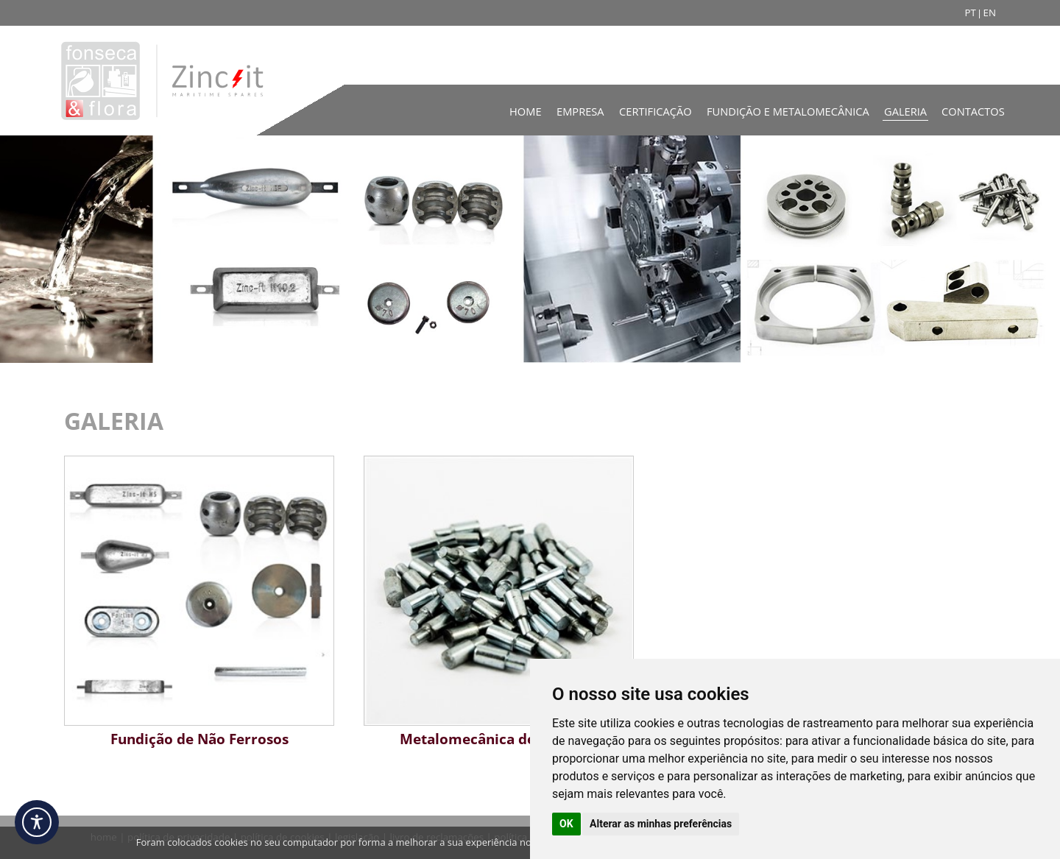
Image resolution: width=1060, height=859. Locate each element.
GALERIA (113, 420)
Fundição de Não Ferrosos (199, 738)
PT (969, 12)
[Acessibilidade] (37, 822)
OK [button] (566, 824)
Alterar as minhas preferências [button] (661, 824)
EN (989, 12)
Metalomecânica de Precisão (499, 738)
